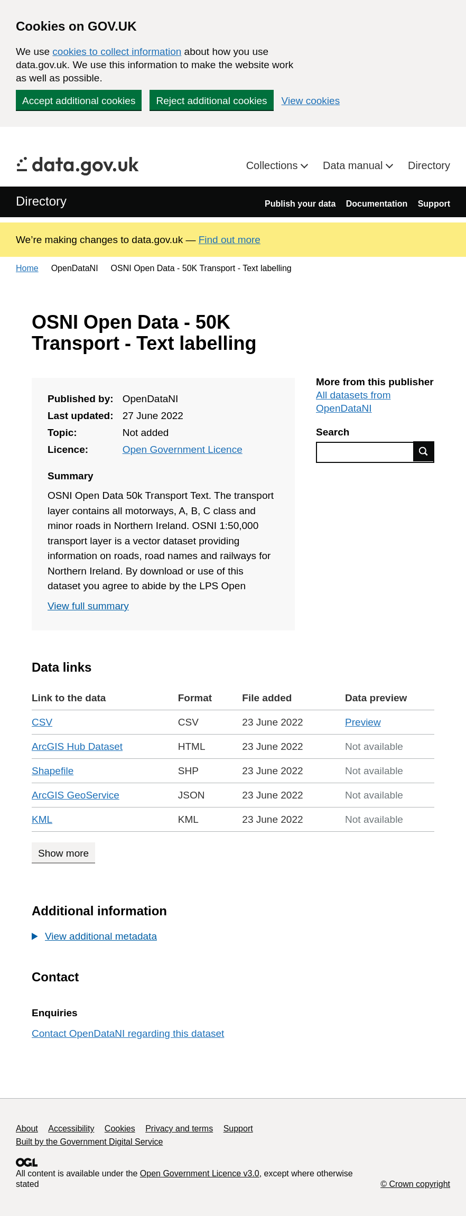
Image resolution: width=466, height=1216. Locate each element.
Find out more (229, 239)
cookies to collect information (116, 51)
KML (42, 819)
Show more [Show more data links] (63, 853)
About (27, 1128)
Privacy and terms (179, 1128)
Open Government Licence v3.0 (199, 1173)
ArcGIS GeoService (75, 795)
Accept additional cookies (78, 100)
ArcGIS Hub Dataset (77, 746)
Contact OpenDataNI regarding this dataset (128, 1033)
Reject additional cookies (211, 100)
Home (27, 268)
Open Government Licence (183, 449)
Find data (423, 451)
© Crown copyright (415, 1184)
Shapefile (52, 770)
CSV (42, 722)
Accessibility (71, 1128)
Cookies (120, 1128)
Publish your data (300, 203)
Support (434, 203)
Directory (429, 165)
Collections (273, 165)
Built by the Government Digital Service (89, 1141)
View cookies (311, 101)
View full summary (88, 605)
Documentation (376, 203)
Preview (363, 722)
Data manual (354, 165)
